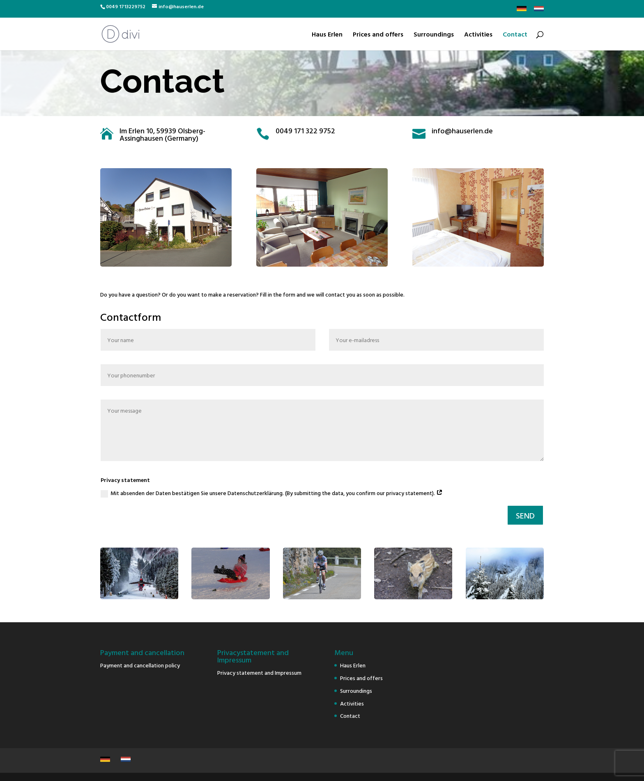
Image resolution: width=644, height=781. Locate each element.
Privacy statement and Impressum (259, 672)
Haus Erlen (327, 35)
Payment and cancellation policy (140, 665)
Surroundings (434, 35)
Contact (515, 35)
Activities (478, 35)
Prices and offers (378, 35)
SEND (525, 515)
